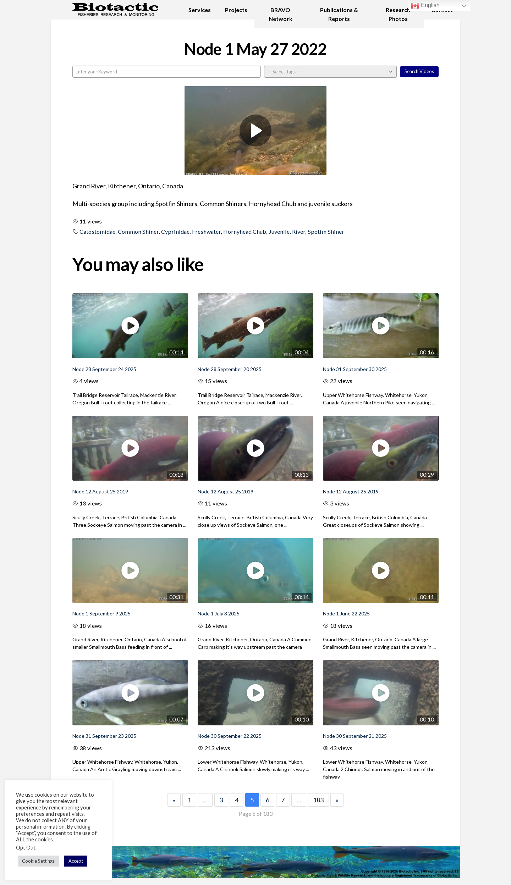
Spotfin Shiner (326, 231)
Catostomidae (97, 231)
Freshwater (206, 231)
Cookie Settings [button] (38, 861)
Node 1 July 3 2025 (219, 613)
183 (318, 800)
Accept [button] (75, 861)
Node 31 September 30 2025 (355, 369)
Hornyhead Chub (244, 231)
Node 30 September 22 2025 (230, 736)
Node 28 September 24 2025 (104, 369)
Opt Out (25, 848)
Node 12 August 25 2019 (100, 491)
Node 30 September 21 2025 (355, 736)
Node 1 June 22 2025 (346, 613)
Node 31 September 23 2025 (104, 736)
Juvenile (279, 231)
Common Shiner (138, 231)
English (425, 5)
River (298, 231)
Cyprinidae (175, 231)
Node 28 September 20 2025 (230, 369)
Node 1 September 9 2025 (101, 613)
